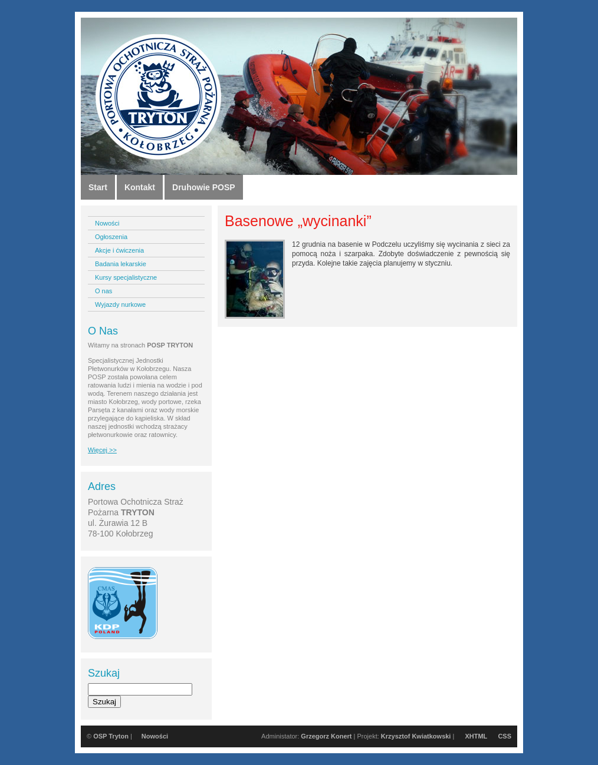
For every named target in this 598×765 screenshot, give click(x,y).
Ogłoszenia (111, 236)
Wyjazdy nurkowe (120, 304)
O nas (103, 290)
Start (97, 187)
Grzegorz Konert (326, 736)
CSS (504, 736)
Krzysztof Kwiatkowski (416, 736)
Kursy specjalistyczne (126, 277)
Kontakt (139, 187)
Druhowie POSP (203, 187)
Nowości (107, 223)
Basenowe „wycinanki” (298, 221)
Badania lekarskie (120, 263)
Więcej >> (102, 449)
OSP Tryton (111, 736)
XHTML (476, 736)
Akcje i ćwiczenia (119, 250)
